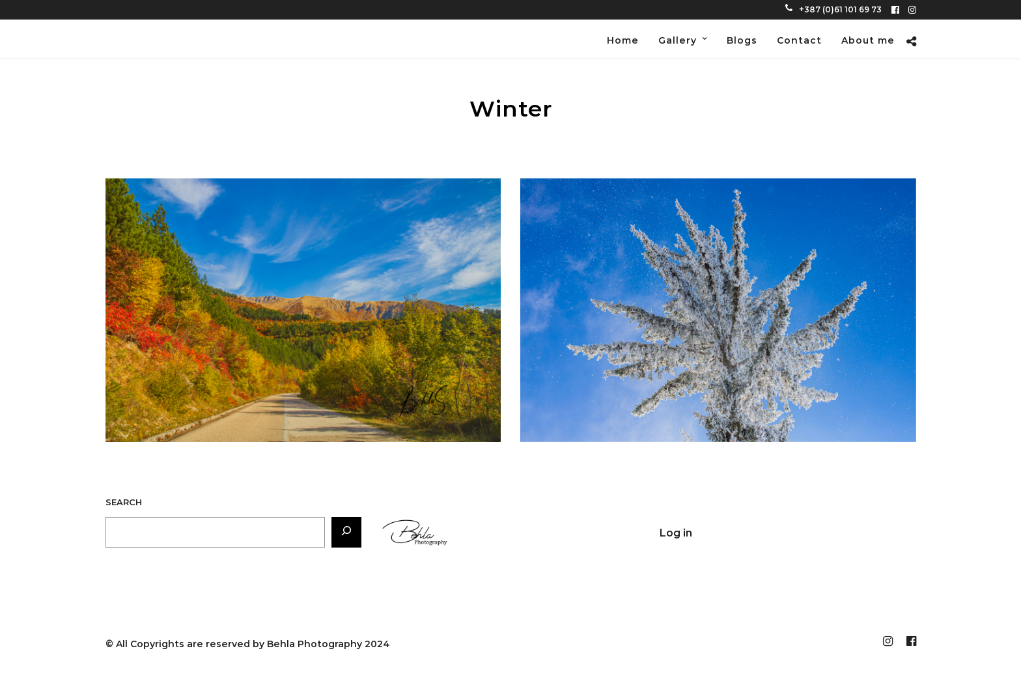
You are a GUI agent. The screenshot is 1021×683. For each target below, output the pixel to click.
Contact (799, 40)
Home (623, 40)
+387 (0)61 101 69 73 (833, 9)
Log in (676, 533)
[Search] (346, 532)
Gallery (677, 40)
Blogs (742, 40)
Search (123, 502)
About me (868, 40)
